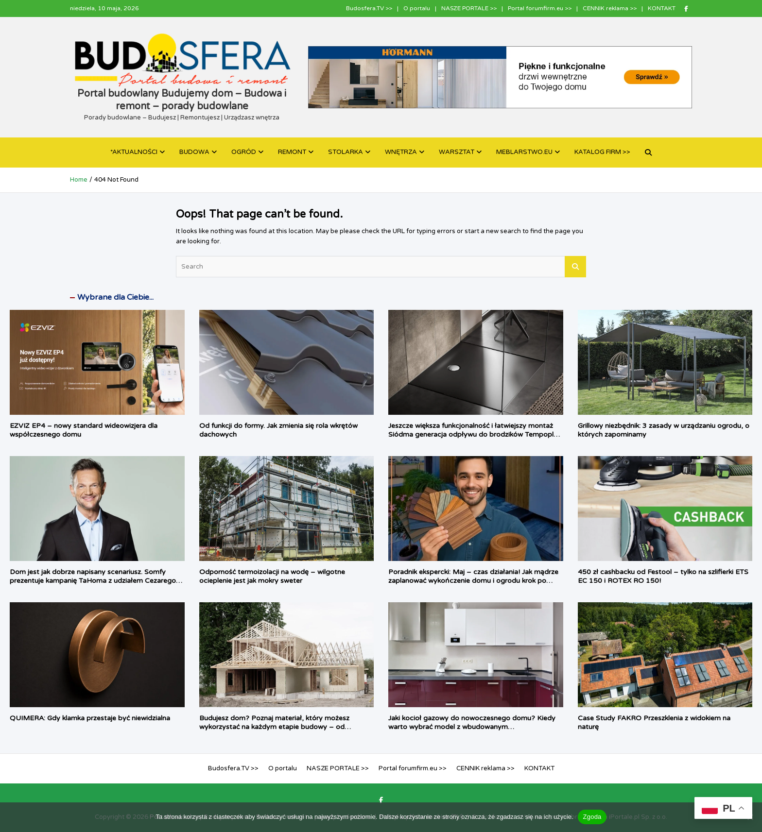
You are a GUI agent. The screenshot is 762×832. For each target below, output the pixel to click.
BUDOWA (194, 152)
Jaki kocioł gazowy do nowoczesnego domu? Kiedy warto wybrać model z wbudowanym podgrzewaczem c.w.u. (471, 727)
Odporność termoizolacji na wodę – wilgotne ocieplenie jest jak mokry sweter (272, 576)
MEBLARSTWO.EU (524, 152)
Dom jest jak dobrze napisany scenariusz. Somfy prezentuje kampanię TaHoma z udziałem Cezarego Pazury (93, 581)
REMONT (292, 152)
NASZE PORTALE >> (469, 8)
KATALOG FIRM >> (602, 152)
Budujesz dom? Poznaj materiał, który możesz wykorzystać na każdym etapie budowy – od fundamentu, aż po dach (274, 727)
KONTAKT (661, 8)
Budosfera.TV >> (369, 8)
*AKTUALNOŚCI (133, 152)
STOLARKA (345, 152)
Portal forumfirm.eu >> (540, 8)
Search (575, 266)
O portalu (416, 8)
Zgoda (592, 816)
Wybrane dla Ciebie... (115, 297)
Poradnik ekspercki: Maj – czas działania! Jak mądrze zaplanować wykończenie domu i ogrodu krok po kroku (473, 581)
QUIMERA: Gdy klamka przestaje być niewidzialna (90, 718)
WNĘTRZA (401, 152)
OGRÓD (243, 152)
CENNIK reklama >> (610, 8)
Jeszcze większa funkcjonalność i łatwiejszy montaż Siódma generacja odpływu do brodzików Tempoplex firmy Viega (474, 434)
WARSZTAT (456, 152)
